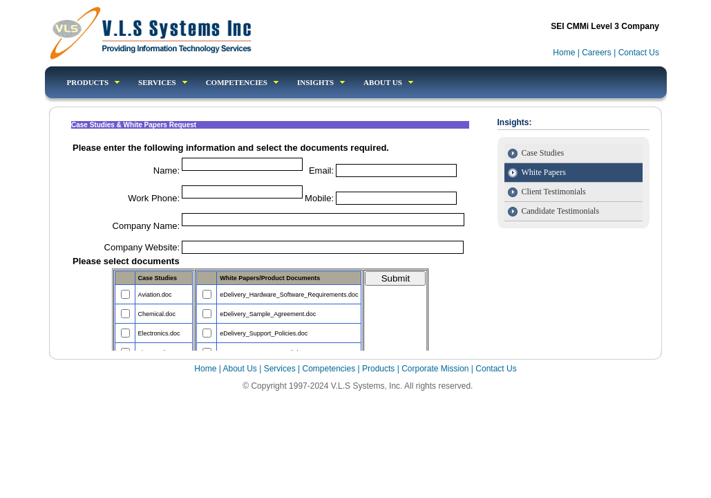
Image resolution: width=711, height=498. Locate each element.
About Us (388, 82)
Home (565, 52)
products (93, 82)
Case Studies (543, 153)
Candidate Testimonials (561, 211)
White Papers (544, 172)
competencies (242, 82)
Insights (321, 82)
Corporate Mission (434, 369)
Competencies (328, 369)
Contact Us (638, 52)
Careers (597, 52)
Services (162, 82)
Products (379, 369)
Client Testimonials (554, 191)
